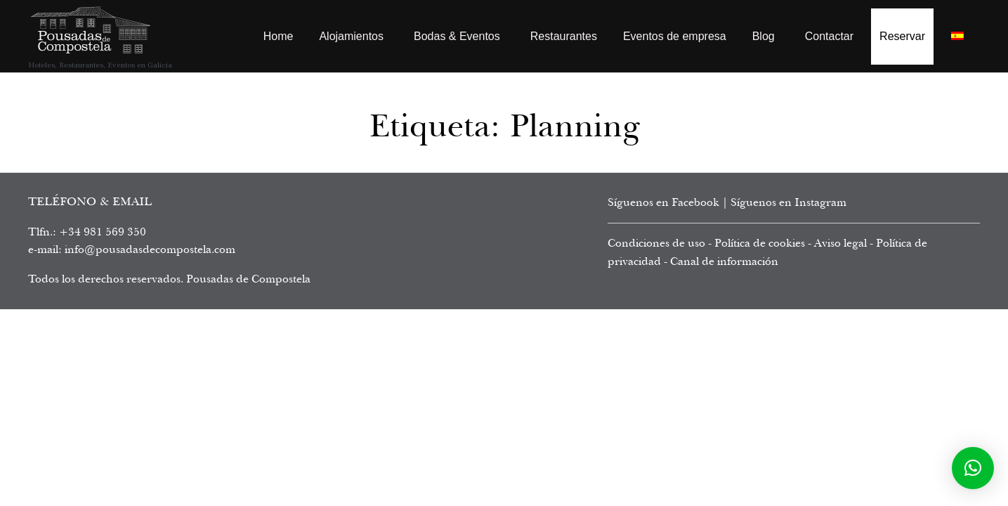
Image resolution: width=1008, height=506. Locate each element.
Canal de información (724, 261)
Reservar (902, 36)
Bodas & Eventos (457, 36)
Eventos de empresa (674, 36)
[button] (973, 468)
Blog (763, 36)
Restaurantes (563, 36)
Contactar (829, 36)
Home (278, 36)
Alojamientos (351, 36)
